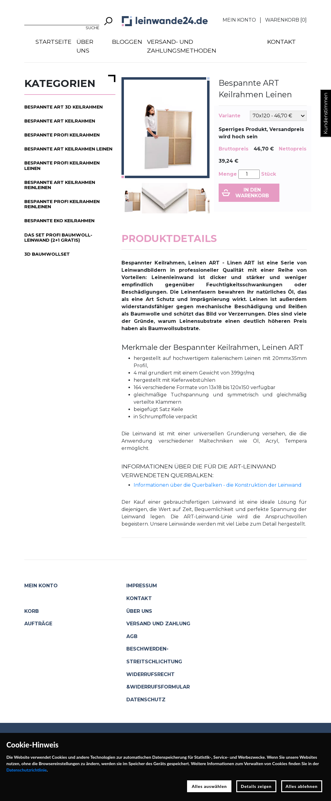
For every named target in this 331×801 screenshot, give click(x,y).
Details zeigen (256, 786)
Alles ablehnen (302, 786)
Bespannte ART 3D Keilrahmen (63, 107)
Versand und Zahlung (158, 624)
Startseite (53, 41)
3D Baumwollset (47, 254)
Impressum (141, 586)
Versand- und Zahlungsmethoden (181, 46)
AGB (132, 636)
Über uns (85, 46)
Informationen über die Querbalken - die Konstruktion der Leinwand (218, 485)
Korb (31, 611)
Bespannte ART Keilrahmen (59, 121)
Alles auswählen (209, 786)
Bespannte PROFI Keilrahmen (62, 135)
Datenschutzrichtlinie (26, 769)
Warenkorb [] (286, 20)
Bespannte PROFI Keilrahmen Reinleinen (62, 204)
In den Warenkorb (252, 193)
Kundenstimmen (326, 113)
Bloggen (127, 41)
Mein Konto (239, 20)
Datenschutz (146, 700)
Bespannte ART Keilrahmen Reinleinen (59, 185)
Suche (92, 28)
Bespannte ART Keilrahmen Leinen (68, 149)
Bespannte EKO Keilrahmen (59, 220)
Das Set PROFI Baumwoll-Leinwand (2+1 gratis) (58, 237)
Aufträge (38, 624)
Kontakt (281, 41)
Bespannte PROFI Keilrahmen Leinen (62, 165)
